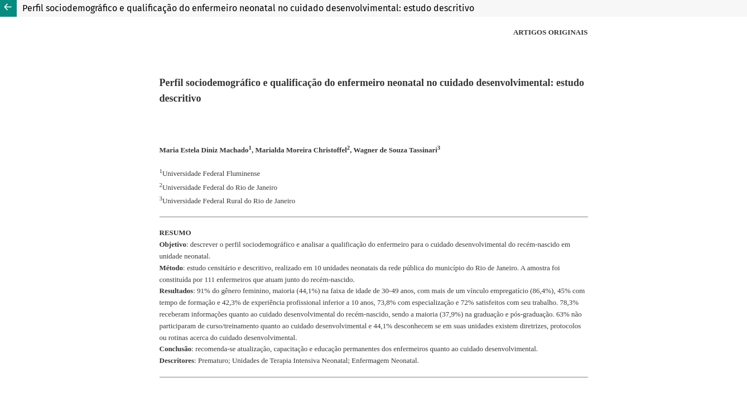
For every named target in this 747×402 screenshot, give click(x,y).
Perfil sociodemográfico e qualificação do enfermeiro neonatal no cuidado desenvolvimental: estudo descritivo (248, 8)
